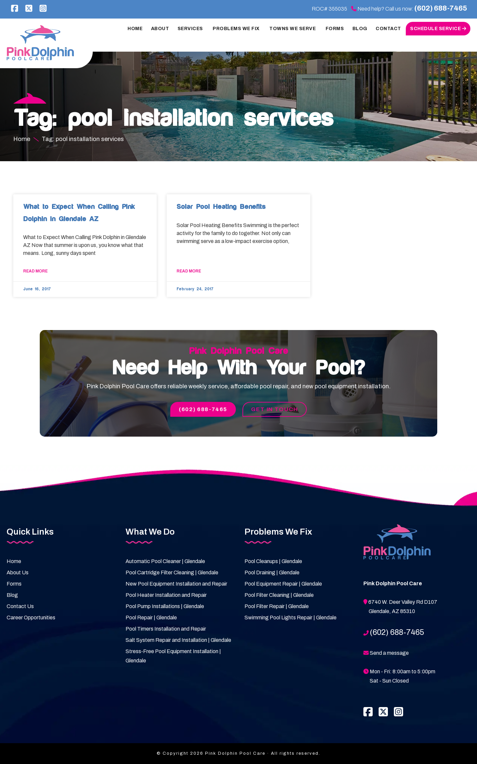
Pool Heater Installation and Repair (166, 595)
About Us (17, 573)
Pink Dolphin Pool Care (42, 42)
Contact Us (20, 606)
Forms (14, 584)
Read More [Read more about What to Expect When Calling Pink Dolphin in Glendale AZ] (35, 271)
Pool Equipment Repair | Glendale (283, 584)
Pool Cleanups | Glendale (273, 561)
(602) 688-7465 (438, 8)
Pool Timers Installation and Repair (166, 629)
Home (14, 561)
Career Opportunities (31, 618)
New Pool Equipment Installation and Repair (176, 584)
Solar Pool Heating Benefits (221, 207)
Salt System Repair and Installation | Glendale (178, 640)
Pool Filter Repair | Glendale (276, 606)
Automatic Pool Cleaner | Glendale (165, 561)
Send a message (389, 653)
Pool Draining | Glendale (271, 573)
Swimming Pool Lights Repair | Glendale (290, 618)
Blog (12, 595)
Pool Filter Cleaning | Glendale (279, 595)
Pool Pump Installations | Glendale (165, 606)
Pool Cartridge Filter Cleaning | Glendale (172, 573)
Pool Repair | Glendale (151, 618)
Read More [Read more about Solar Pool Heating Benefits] (189, 271)
